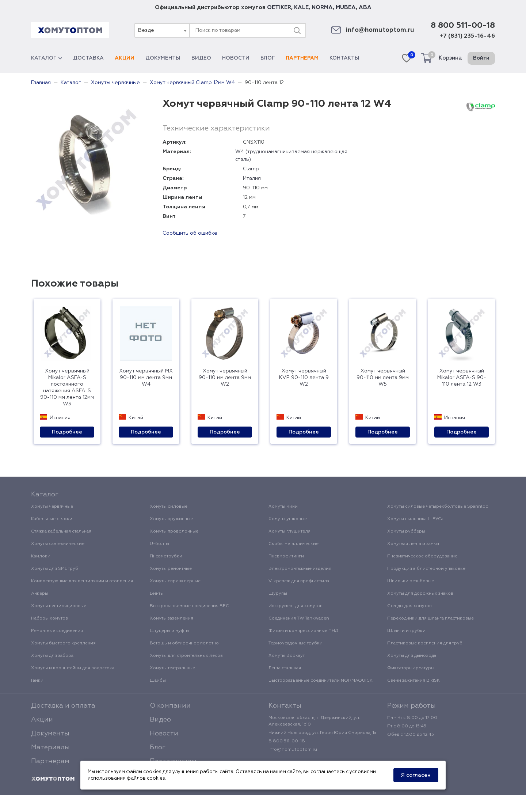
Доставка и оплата (63, 706)
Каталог (46, 58)
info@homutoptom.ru (380, 30)
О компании (170, 706)
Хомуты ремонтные (171, 569)
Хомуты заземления (171, 618)
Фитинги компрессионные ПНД (303, 631)
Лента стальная (284, 668)
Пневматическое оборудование (422, 556)
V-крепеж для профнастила (298, 581)
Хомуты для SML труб (54, 569)
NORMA (322, 7)
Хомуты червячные (52, 506)
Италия (252, 178)
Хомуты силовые (168, 506)
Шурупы (277, 593)
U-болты (159, 544)
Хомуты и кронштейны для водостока (72, 668)
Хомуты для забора (52, 656)
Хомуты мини (283, 506)
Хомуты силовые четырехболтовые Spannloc (437, 506)
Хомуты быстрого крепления (63, 643)
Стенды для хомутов (409, 606)
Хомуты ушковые (287, 519)
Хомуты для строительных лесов (186, 656)
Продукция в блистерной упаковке (426, 569)
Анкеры (39, 593)
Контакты (344, 58)
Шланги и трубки (406, 631)
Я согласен (416, 775)
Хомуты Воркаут (286, 656)
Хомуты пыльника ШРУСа (415, 519)
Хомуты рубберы (406, 531)
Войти (481, 58)
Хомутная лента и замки (413, 544)
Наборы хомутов (49, 618)
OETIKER (279, 7)
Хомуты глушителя (289, 531)
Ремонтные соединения (57, 631)
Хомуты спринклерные (175, 581)
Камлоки (40, 556)
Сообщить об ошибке (190, 233)
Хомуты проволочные (174, 531)
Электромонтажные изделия (299, 569)
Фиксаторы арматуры (410, 668)
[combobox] (161, 30)
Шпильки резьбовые (410, 581)
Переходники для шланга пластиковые (430, 618)
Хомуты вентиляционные (58, 606)
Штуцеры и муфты (169, 631)
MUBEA (346, 7)
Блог (267, 58)
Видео (201, 58)
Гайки (37, 680)
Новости (235, 58)
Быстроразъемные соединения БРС (189, 606)
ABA (365, 7)
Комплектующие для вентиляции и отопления (82, 581)
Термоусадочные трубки (295, 643)
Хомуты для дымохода (411, 656)
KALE (301, 7)
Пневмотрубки (166, 556)
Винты (157, 593)
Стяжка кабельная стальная (61, 531)
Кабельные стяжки (51, 519)
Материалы (50, 747)
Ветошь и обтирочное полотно (184, 643)
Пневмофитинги (286, 556)
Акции (124, 58)
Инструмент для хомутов (295, 606)
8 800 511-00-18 (463, 26)
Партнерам (302, 58)
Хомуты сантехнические (57, 544)
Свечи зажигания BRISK (413, 680)
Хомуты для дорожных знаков (420, 593)
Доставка (88, 58)
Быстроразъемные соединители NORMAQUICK (320, 680)
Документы (162, 58)
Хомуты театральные (172, 668)
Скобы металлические (293, 544)
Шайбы (158, 680)
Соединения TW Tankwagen (298, 618)
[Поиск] (297, 30)
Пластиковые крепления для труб (424, 643)
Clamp (251, 168)
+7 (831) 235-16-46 (467, 36)
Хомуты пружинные (171, 519)
